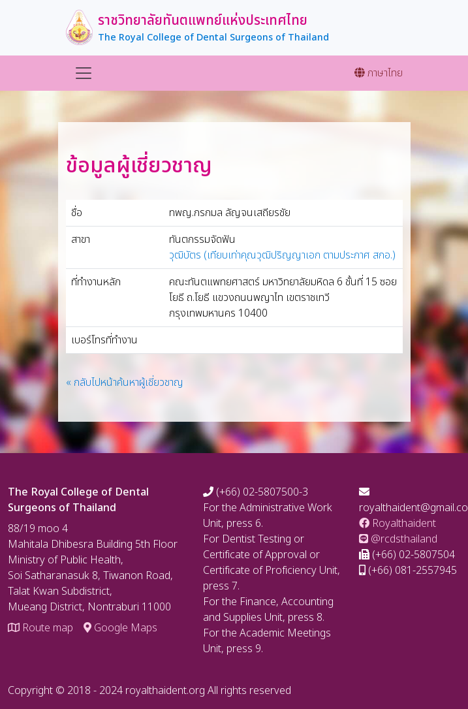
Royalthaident (397, 523)
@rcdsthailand (398, 539)
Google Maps (120, 628)
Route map (40, 628)
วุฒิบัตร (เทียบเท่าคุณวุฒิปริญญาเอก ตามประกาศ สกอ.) (282, 255)
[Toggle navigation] (83, 73)
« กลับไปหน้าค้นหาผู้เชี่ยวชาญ (124, 382)
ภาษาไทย (378, 73)
